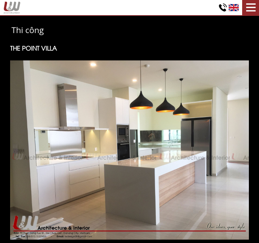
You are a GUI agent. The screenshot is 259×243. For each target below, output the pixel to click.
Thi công (27, 29)
